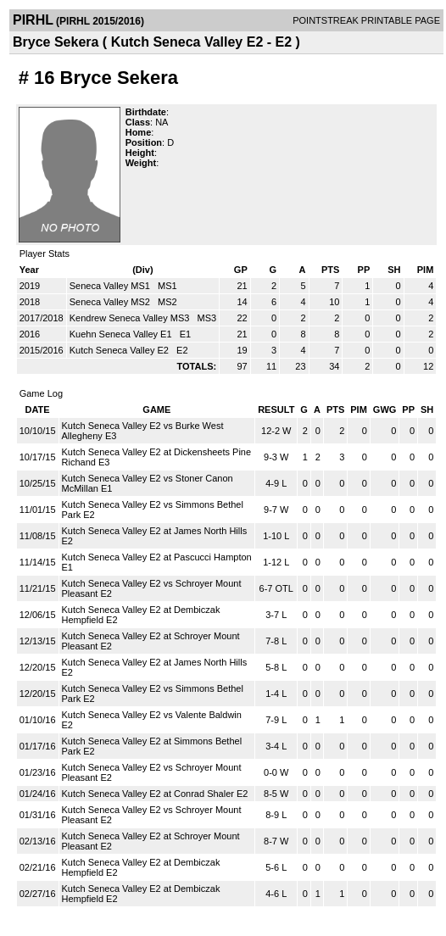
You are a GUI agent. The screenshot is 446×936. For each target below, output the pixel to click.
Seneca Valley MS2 (111, 302)
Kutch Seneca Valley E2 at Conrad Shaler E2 (155, 793)
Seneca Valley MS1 (111, 286)
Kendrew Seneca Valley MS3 (131, 318)
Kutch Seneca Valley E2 (120, 350)
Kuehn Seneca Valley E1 (122, 334)
